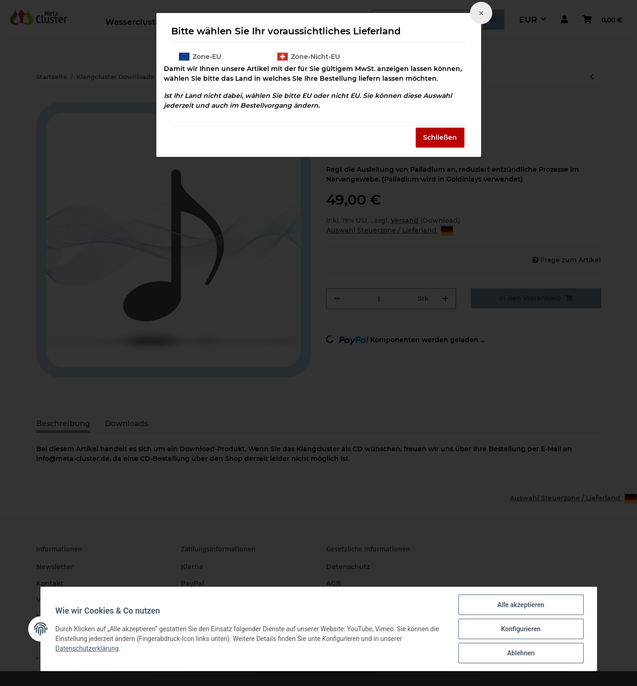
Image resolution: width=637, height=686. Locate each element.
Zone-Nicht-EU (308, 56)
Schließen (440, 137)
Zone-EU (200, 56)
